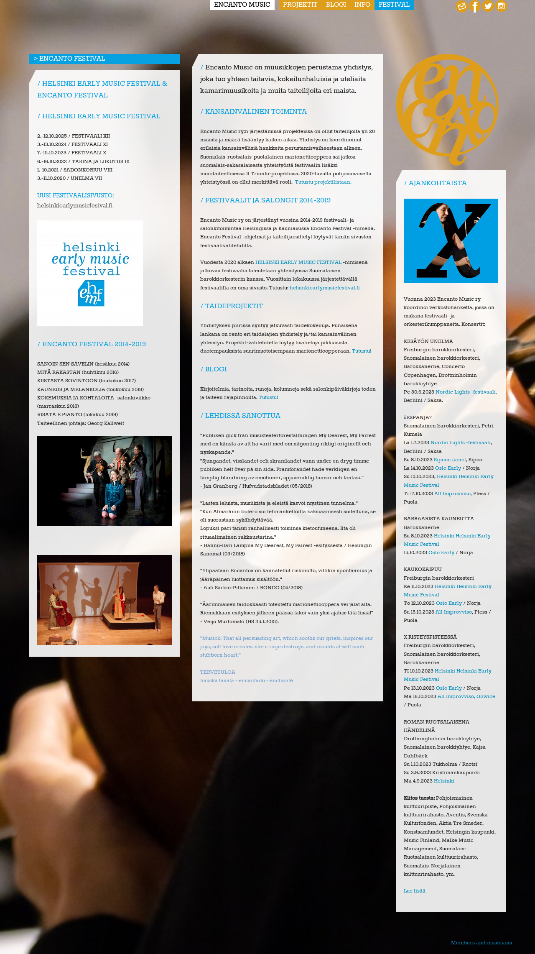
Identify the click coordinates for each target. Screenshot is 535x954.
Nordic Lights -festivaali (461, 443)
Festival (394, 5)
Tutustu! (361, 351)
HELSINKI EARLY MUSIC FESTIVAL (298, 262)
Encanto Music (242, 5)
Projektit (300, 5)
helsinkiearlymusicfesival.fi (74, 206)
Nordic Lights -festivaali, (466, 392)
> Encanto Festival (69, 59)
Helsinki (444, 781)
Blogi (336, 5)
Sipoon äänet (450, 460)
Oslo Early (448, 468)
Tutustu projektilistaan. (323, 182)
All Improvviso (454, 612)
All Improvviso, (453, 494)
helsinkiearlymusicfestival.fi (325, 288)
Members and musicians (481, 943)
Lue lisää (414, 891)
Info (362, 5)
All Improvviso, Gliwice (466, 696)
